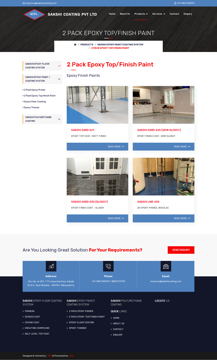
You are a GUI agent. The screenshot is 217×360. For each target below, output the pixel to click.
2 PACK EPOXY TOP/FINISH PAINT (86, 317)
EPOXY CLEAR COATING (80, 322)
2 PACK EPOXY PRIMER (80, 311)
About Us (117, 323)
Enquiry (117, 335)
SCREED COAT (31, 317)
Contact (117, 329)
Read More (116, 146)
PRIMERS (29, 311)
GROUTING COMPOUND (36, 328)
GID (72, 356)
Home (115, 318)
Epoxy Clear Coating (34, 101)
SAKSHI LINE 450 (148, 202)
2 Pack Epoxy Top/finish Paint (39, 95)
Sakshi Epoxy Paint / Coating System (37, 79)
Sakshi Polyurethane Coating (38, 119)
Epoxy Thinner (31, 107)
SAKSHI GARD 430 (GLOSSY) (89, 202)
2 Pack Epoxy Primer (34, 90)
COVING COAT (31, 322)
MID (50, 356)
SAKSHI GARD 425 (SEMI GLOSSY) (159, 130)
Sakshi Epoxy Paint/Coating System (120, 44)
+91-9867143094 (184, 3)
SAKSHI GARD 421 (82, 130)
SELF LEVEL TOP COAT (36, 334)
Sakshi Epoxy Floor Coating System (37, 66)
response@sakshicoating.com (40, 3)
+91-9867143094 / (101, 281)
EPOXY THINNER (76, 328)
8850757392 (118, 281)
